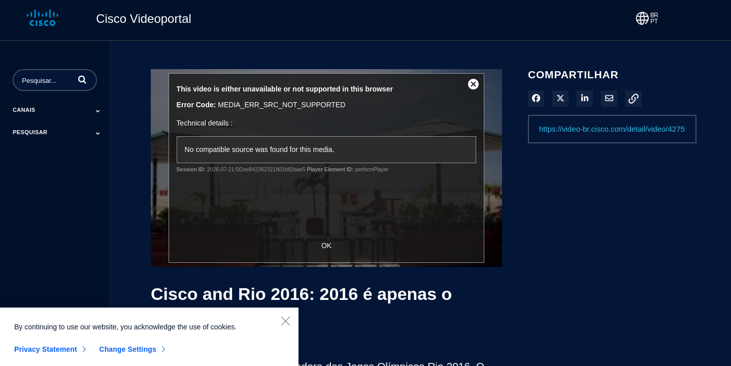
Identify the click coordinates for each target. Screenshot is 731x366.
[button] (82, 79)
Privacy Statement (45, 353)
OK (326, 245)
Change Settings (127, 353)
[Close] (285, 325)
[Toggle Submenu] (98, 110)
